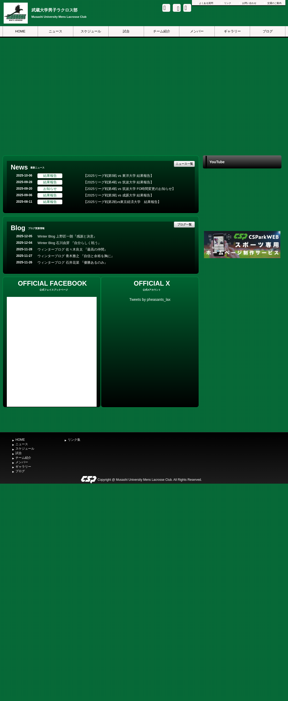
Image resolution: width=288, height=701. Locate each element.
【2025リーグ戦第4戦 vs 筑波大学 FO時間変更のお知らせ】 (129, 189)
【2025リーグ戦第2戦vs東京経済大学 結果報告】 (122, 202)
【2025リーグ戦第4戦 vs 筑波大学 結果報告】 (119, 182)
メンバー (197, 31)
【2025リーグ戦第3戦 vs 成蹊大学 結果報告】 (119, 195)
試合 (126, 31)
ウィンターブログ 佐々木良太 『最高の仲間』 (72, 249)
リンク (227, 3)
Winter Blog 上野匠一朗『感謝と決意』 (67, 236)
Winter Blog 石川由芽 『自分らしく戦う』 (69, 243)
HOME (20, 31)
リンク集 (74, 440)
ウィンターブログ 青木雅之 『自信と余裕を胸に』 (75, 256)
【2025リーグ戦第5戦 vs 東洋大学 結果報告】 (119, 176)
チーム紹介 (161, 31)
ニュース (55, 31)
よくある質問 (206, 3)
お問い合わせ (249, 3)
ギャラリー (232, 31)
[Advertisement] (242, 344)
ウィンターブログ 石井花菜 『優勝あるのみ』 (72, 262)
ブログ (268, 31)
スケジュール (91, 31)
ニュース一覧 (184, 163)
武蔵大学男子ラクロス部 (54, 10)
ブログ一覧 (184, 224)
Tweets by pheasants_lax (149, 299)
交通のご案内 (274, 3)
